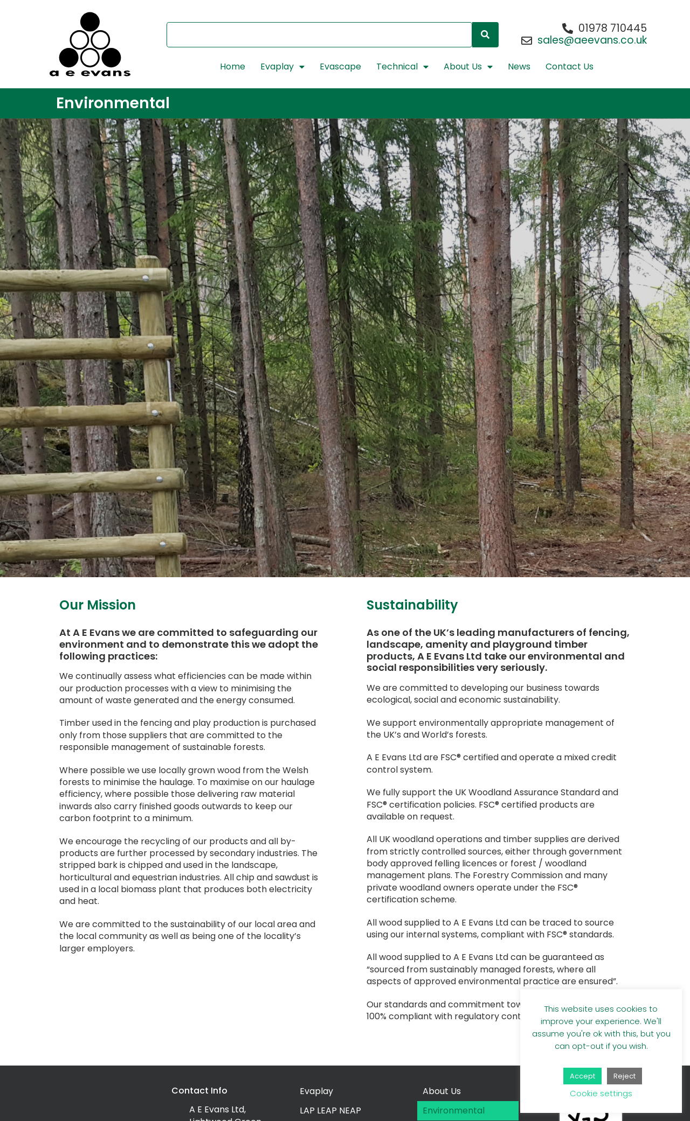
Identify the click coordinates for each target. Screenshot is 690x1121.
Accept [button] (582, 1076)
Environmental (454, 1110)
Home (232, 66)
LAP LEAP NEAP (330, 1110)
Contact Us (570, 66)
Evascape (340, 66)
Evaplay (282, 66)
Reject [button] (624, 1076)
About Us (468, 66)
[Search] (485, 34)
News (519, 66)
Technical (402, 66)
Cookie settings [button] (601, 1093)
